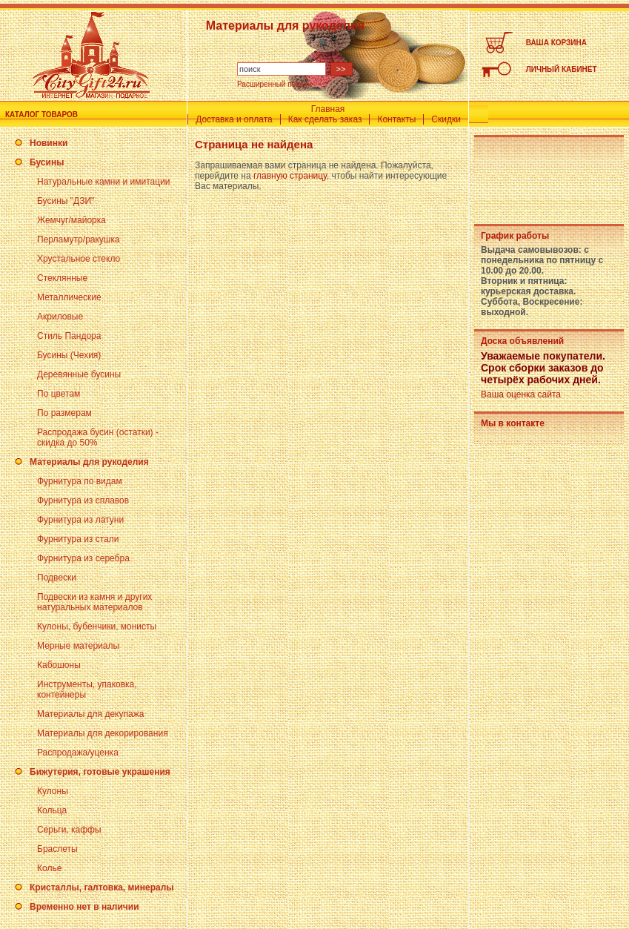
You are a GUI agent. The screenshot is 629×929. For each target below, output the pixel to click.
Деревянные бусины (79, 374)
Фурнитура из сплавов (83, 500)
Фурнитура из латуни (80, 520)
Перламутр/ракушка (78, 239)
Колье (49, 868)
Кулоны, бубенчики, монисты (96, 626)
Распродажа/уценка (78, 752)
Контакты (396, 119)
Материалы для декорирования (102, 733)
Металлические (69, 297)
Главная (328, 109)
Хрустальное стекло (78, 259)
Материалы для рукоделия (89, 462)
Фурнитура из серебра (83, 558)
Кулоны (52, 791)
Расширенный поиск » (275, 84)
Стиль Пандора (69, 336)
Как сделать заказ (325, 119)
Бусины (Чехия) (69, 355)
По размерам (64, 413)
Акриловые (60, 316)
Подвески (56, 577)
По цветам (58, 394)
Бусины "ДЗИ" (65, 201)
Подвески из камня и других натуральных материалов (94, 602)
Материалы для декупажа (90, 714)
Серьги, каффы (69, 829)
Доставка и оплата (234, 119)
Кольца (52, 810)
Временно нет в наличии (84, 907)
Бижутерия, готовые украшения (100, 772)
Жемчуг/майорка (71, 220)
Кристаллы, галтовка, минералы (102, 887)
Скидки (446, 119)
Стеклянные (62, 278)
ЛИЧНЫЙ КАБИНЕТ (561, 69)
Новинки (48, 143)
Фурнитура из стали (78, 539)
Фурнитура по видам (79, 481)
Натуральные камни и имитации (103, 181)
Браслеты (57, 849)
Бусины (47, 162)
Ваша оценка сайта (521, 394)
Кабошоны (59, 665)
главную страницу (290, 176)
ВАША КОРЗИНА (556, 43)
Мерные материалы (78, 646)
